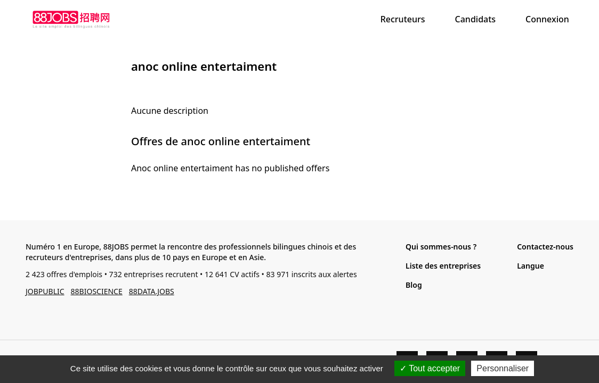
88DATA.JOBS (151, 291)
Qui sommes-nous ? (441, 247)
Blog (414, 285)
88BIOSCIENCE (97, 291)
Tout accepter (430, 368)
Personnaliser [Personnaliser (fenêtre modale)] (502, 368)
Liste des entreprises (443, 266)
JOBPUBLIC (45, 291)
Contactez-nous (545, 247)
